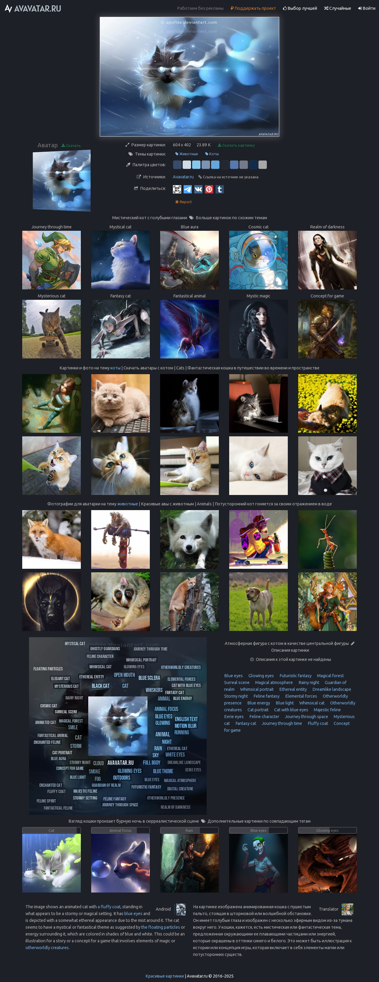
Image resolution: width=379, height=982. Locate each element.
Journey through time (281, 723)
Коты (212, 154)
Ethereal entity (292, 689)
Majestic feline (327, 709)
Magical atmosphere (273, 682)
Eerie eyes (234, 716)
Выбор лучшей (300, 8)
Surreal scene (237, 682)
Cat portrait (258, 709)
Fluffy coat (317, 723)
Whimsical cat (311, 703)
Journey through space (306, 716)
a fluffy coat (109, 906)
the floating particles (160, 927)
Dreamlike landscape (331, 689)
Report (183, 202)
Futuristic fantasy (295, 675)
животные (127, 504)
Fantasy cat (245, 723)
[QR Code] (177, 189)
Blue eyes (233, 675)
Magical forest (330, 675)
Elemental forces (300, 696)
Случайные (337, 8)
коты (115, 368)
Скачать (71, 145)
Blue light (284, 703)
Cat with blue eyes (290, 709)
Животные (186, 154)
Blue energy (258, 703)
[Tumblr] (220, 189)
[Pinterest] (209, 189)
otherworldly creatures (47, 947)
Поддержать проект (253, 8)
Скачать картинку (236, 145)
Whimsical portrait (256, 689)
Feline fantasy (266, 696)
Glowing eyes (261, 675)
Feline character (263, 716)
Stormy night (236, 696)
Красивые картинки (164, 976)
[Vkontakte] (198, 189)
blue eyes (133, 913)
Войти (366, 8)
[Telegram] (188, 189)
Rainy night (308, 682)
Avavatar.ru (183, 176)
